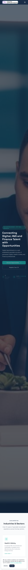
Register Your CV (14, 268)
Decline (6, 565)
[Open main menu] (24, 2)
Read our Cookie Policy (16, 562)
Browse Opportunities (14, 263)
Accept (12, 565)
